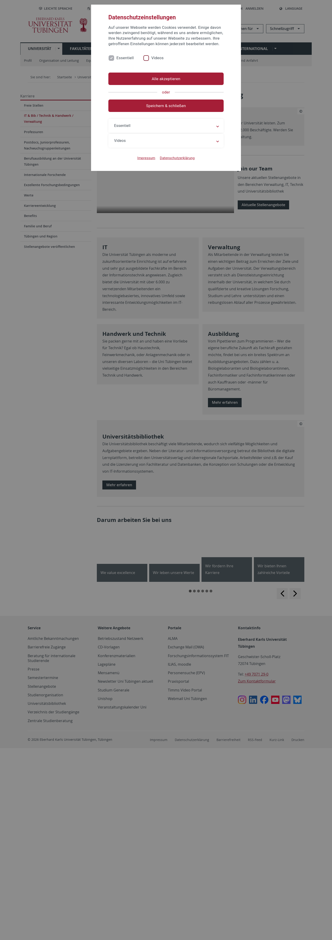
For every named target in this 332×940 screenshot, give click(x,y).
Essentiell (125, 58)
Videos (157, 58)
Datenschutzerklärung (177, 158)
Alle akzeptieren (166, 78)
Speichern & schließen (166, 105)
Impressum (146, 158)
